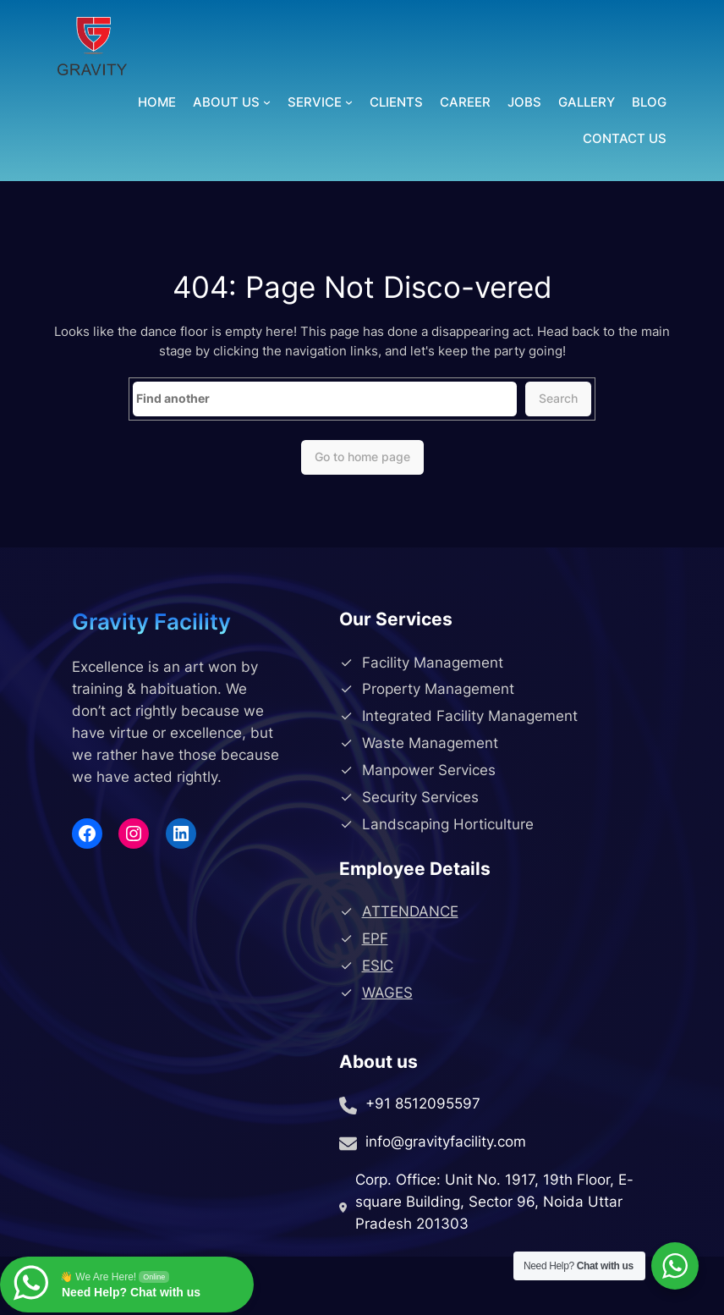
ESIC (377, 965)
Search (558, 398)
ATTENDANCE (410, 911)
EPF (375, 938)
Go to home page (362, 456)
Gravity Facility (151, 621)
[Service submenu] (349, 102)
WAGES (387, 992)
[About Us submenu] (267, 102)
